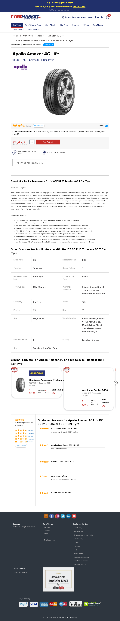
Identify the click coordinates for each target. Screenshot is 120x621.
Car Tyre (32, 385)
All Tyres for (30, 162)
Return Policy (78, 539)
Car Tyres (17, 25)
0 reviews (30, 439)
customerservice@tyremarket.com (24, 527)
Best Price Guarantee (81, 561)
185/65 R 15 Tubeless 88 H (40, 383)
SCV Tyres (64, 25)
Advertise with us (80, 564)
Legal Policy (78, 528)
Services (75, 25)
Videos (46, 537)
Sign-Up (99, 17)
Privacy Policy (78, 531)
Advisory (47, 527)
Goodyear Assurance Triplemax (46, 380)
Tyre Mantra (99, 25)
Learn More (49, 45)
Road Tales (18, 30)
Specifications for (58, 251)
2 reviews (30, 433)
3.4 (16, 423)
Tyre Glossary (78, 553)
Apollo (41, 36)
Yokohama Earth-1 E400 (95, 390)
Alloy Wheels (50, 25)
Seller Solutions (35, 30)
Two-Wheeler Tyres (33, 25)
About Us (77, 546)
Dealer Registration (20, 572)
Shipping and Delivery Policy (84, 535)
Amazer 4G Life (56, 36)
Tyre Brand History (50, 540)
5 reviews (28, 126)
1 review (30, 430)
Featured (47, 530)
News (46, 534)
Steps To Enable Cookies (82, 557)
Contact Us (77, 542)
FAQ (75, 550)
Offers (86, 25)
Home (15, 36)
